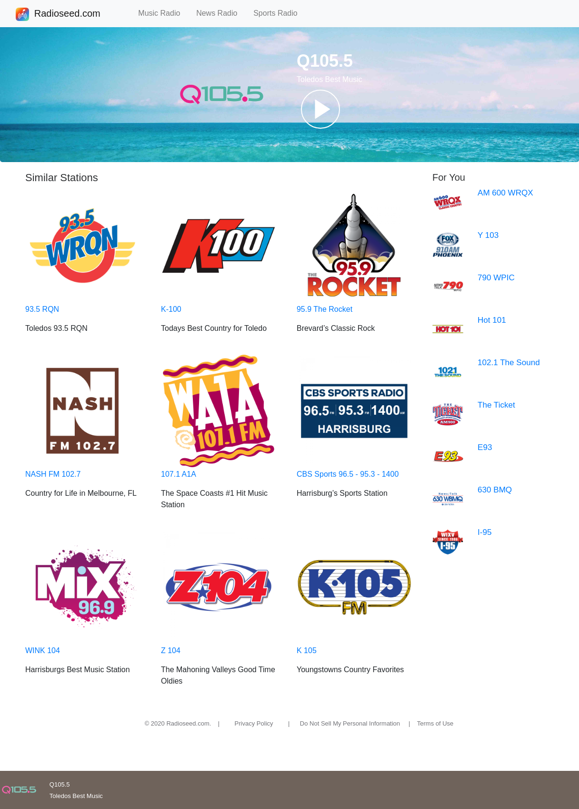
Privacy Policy (254, 723)
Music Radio (163, 13)
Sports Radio (279, 13)
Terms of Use (435, 723)
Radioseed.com (67, 14)
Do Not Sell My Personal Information (350, 723)
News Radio (221, 13)
